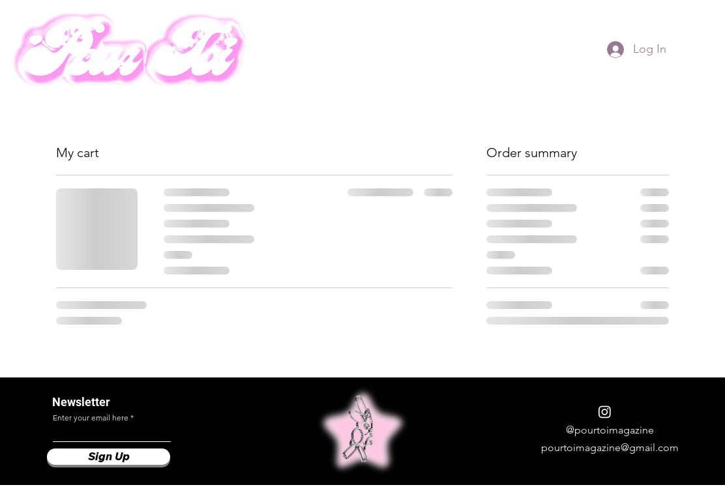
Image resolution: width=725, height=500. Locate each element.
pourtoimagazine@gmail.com (610, 447)
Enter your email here (90, 418)
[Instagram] (605, 412)
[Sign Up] (108, 457)
